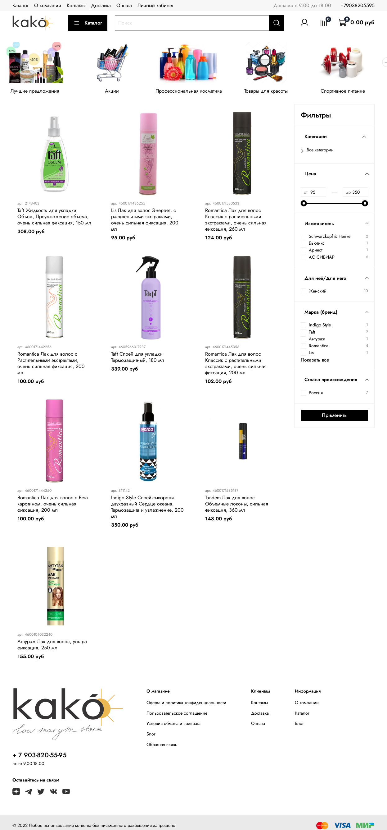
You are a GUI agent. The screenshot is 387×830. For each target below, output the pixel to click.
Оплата (124, 5)
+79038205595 (357, 5)
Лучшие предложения (35, 92)
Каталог (20, 5)
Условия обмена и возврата (173, 725)
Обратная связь (161, 745)
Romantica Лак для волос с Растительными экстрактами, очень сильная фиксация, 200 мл (51, 364)
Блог (150, 735)
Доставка (101, 5)
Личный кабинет (155, 5)
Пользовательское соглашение (176, 714)
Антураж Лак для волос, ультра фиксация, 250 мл (52, 645)
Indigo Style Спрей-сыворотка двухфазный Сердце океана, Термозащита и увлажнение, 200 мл (147, 508)
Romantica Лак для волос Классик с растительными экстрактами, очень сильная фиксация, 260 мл (236, 220)
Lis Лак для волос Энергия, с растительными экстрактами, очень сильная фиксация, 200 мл (144, 220)
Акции (115, 92)
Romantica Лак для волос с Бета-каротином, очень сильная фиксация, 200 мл (53, 505)
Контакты (76, 5)
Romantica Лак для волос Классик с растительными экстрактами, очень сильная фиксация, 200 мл (236, 364)
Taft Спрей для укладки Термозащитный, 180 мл (137, 358)
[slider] (303, 204)
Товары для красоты (272, 92)
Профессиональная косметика (193, 92)
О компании (47, 5)
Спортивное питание (351, 92)
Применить (334, 416)
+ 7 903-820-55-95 (39, 756)
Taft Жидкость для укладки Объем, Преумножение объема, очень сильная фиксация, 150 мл (54, 217)
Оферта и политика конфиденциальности (186, 704)
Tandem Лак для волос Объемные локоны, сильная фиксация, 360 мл (236, 505)
